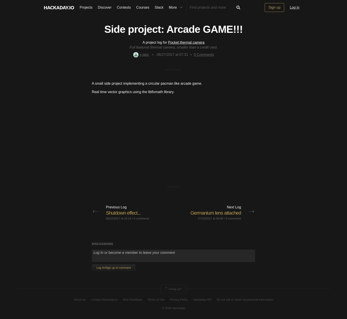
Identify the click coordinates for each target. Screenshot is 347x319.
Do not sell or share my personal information (245, 299)
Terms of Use (156, 299)
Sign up (274, 7)
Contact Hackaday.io (104, 299)
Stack (159, 7)
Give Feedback (132, 299)
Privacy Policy (179, 299)
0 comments (141, 218)
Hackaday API (202, 299)
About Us (80, 299)
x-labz (141, 55)
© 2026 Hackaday (173, 308)
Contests (124, 7)
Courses (142, 7)
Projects (86, 7)
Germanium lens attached (215, 213)
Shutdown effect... (123, 213)
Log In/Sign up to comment (113, 267)
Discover (105, 7)
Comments (204, 55)
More (177, 7)
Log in (294, 7)
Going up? (173, 289)
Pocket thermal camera (186, 42)
